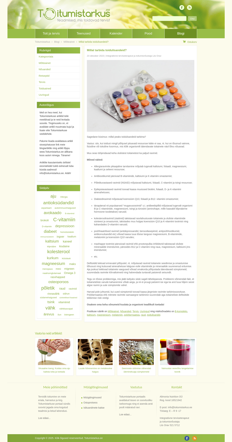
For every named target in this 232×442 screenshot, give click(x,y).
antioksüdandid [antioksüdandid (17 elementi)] (58, 202)
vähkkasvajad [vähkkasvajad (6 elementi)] (66, 308)
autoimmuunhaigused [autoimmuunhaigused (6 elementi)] (65, 208)
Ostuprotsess (90, 402)
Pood (148, 33)
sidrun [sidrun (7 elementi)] (66, 293)
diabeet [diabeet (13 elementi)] (50, 231)
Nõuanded (125, 311)
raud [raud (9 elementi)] (62, 288)
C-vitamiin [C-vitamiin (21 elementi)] (64, 219)
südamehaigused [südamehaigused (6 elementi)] (48, 297)
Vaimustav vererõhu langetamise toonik (177, 370)
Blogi (180, 33)
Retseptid (44, 75)
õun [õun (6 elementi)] (59, 314)
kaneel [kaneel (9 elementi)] (67, 241)
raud (143, 315)
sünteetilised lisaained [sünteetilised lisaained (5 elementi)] (68, 298)
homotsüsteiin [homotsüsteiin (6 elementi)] (67, 232)
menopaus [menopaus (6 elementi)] (47, 269)
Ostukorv (190, 41)
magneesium (103, 315)
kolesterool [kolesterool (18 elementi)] (58, 251)
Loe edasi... (44, 418)
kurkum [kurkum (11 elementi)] (53, 258)
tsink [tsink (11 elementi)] (50, 302)
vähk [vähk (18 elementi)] (50, 307)
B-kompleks (181, 311)
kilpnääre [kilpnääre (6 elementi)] (51, 246)
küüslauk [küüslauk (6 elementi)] (66, 258)
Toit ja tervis (51, 33)
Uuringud (145, 311)
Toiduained (45, 88)
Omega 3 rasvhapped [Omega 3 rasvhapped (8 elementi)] (63, 274)
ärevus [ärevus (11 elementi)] (49, 314)
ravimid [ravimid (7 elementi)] (73, 288)
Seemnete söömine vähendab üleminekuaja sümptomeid (136, 370)
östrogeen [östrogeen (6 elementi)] (69, 314)
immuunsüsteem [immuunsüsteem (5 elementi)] (47, 237)
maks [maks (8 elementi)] (72, 263)
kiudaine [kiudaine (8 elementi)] (64, 246)
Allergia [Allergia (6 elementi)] (64, 197)
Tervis (135, 311)
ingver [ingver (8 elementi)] (60, 236)
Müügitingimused (92, 397)
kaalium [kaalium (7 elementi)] (72, 236)
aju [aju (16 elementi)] (53, 196)
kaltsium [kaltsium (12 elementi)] (52, 241)
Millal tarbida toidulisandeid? (94, 41)
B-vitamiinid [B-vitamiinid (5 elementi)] (69, 213)
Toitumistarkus (42, 41)
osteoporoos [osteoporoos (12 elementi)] (58, 282)
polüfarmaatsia (132, 315)
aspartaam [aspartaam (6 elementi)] (46, 208)
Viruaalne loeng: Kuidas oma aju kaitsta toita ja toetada (54, 370)
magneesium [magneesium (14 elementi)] (53, 263)
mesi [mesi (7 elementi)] (58, 268)
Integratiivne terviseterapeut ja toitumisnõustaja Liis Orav (133, 56)
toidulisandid (153, 315)
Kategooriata (46, 56)
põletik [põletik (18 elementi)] (48, 288)
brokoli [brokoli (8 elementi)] (45, 220)
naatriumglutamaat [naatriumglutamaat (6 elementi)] (52, 273)
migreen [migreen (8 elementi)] (69, 268)
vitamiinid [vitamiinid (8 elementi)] (64, 302)
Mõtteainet (69, 41)
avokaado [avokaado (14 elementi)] (52, 212)
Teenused (83, 33)
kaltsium (91, 315)
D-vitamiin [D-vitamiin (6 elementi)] (47, 226)
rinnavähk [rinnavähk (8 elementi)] (54, 293)
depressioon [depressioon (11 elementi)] (65, 226)
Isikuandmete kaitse (94, 407)
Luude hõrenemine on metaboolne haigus (95, 370)
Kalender (115, 33)
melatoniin (117, 315)
